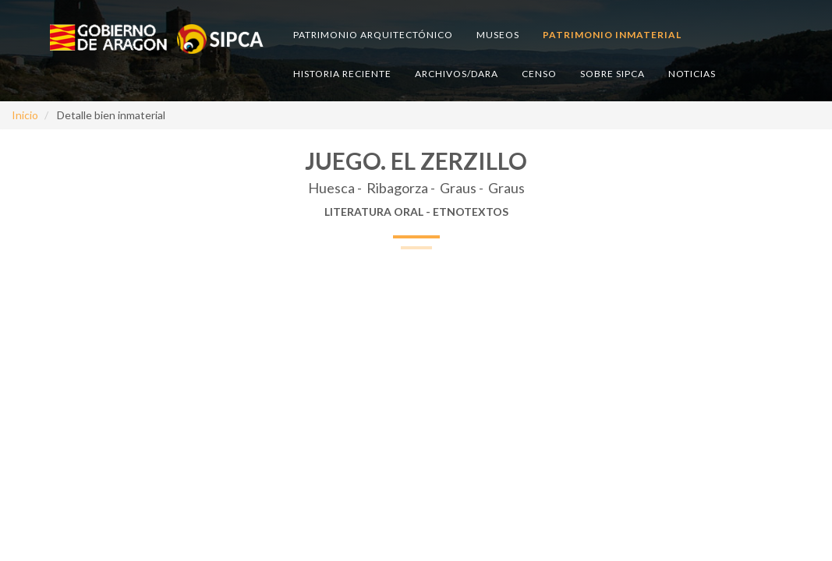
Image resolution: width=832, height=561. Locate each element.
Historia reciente (342, 73)
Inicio (25, 115)
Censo (539, 73)
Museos (497, 35)
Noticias (692, 73)
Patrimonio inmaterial (612, 35)
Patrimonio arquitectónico (373, 35)
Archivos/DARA (456, 73)
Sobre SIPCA (612, 73)
